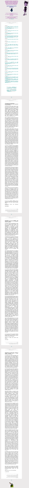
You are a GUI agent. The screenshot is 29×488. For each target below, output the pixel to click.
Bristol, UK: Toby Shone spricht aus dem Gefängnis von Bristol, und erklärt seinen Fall (11, 68)
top (11, 214)
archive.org (12, 18)
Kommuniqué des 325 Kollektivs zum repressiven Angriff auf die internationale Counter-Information (11, 80)
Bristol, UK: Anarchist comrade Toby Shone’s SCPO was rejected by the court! (11, 59)
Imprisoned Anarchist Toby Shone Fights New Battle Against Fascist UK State (11, 53)
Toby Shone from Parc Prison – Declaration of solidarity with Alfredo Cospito (11, 44)
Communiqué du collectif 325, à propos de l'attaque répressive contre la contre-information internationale (11, 82)
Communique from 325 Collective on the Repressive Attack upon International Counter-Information (11, 77)
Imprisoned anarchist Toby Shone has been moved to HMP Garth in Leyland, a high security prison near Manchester (11, 36)
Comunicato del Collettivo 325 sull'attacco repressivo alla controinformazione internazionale (11, 90)
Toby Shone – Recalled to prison (11, 41)
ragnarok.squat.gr (9, 91)
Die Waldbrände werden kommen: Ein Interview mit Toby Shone (11, 28)
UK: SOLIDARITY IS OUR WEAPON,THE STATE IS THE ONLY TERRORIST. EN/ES (11, 63)
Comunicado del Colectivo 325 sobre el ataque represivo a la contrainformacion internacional (11, 87)
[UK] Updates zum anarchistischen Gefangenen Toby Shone (11, 48)
